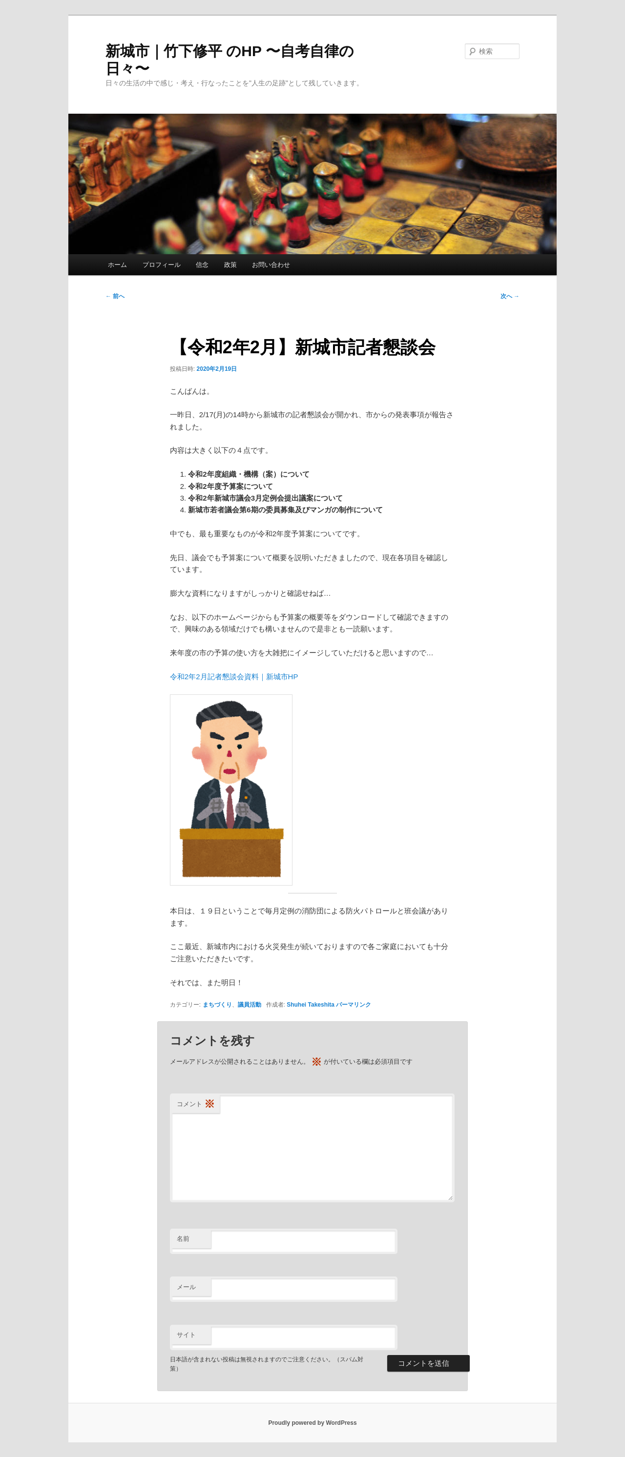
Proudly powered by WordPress (312, 1422)
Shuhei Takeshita (310, 1004)
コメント (196, 1104)
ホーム (117, 264)
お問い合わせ (271, 264)
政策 (230, 264)
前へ (115, 296)
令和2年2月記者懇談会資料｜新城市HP (234, 676)
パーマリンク (353, 1004)
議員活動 (249, 1004)
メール (186, 1287)
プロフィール (162, 264)
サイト (186, 1334)
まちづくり (217, 1004)
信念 (202, 264)
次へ (510, 296)
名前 (183, 1238)
